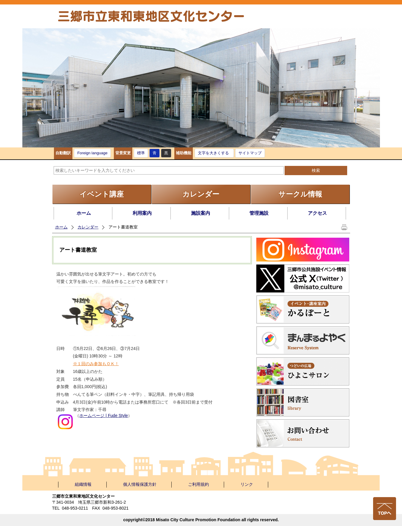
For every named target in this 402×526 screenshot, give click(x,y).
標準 (141, 153)
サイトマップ (250, 153)
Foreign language (92, 153)
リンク (246, 484)
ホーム (84, 213)
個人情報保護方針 (139, 484)
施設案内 (200, 213)
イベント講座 (102, 194)
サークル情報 (300, 194)
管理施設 (258, 213)
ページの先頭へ (384, 508)
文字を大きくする (213, 153)
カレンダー (200, 194)
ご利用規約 (198, 484)
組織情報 (83, 484)
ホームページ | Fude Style (103, 415)
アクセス (317, 213)
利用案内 (142, 213)
